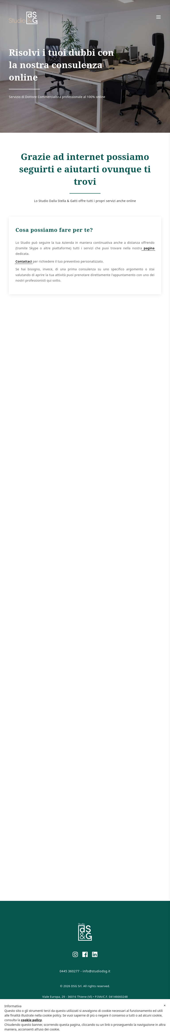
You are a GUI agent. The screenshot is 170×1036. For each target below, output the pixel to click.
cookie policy (31, 1020)
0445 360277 (69, 971)
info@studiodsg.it (96, 971)
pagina (148, 251)
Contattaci (23, 265)
